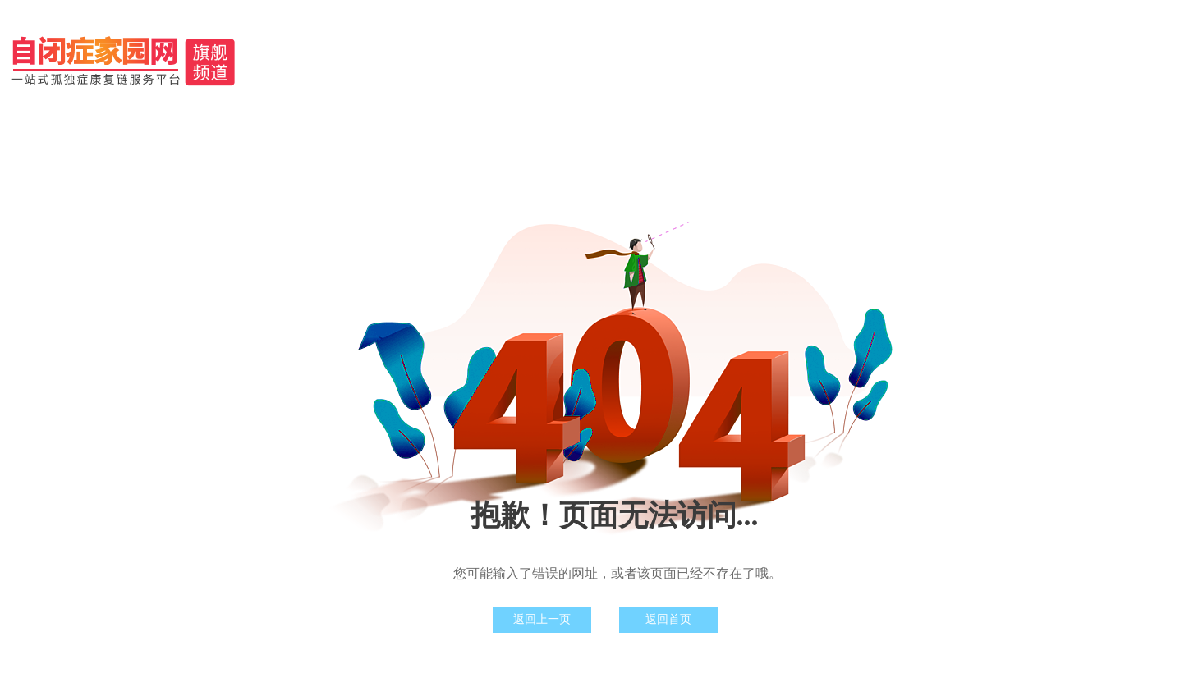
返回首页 (668, 619)
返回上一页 (542, 619)
